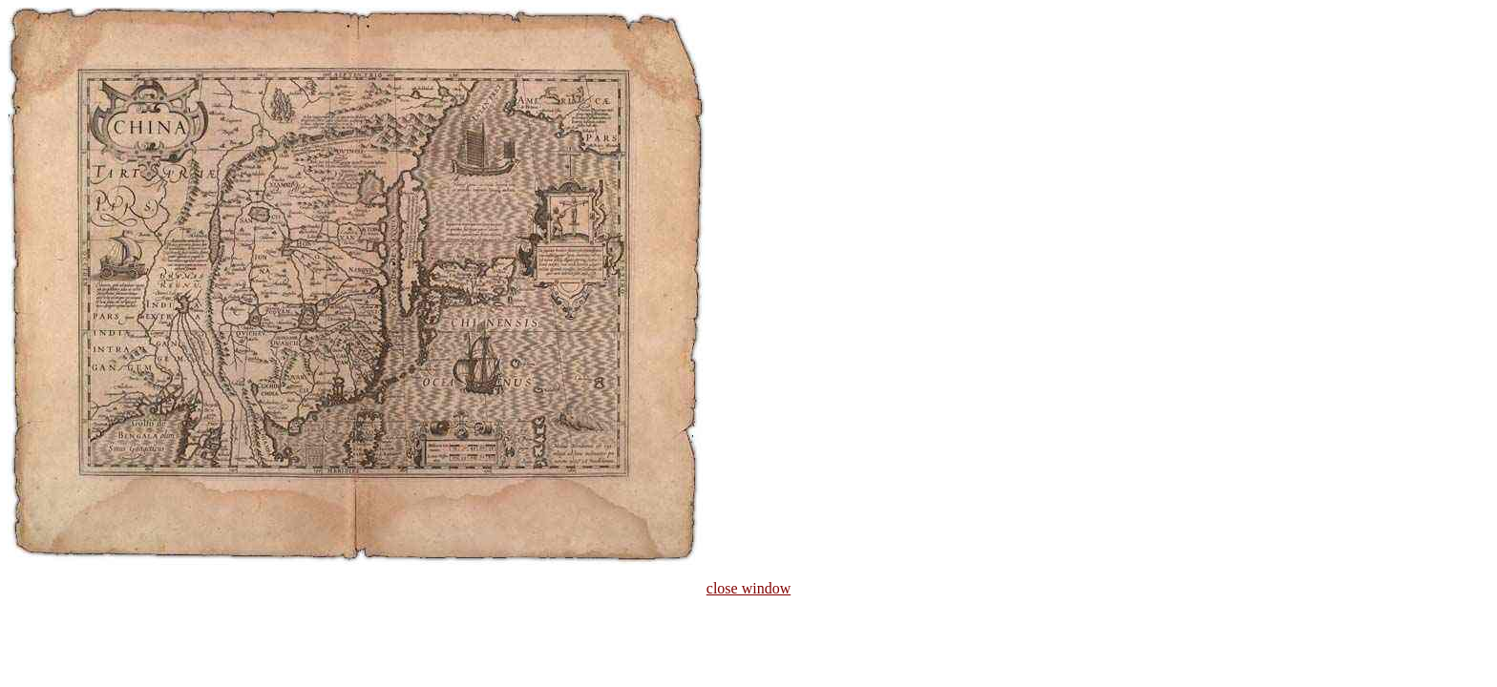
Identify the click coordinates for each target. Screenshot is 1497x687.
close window (748, 588)
